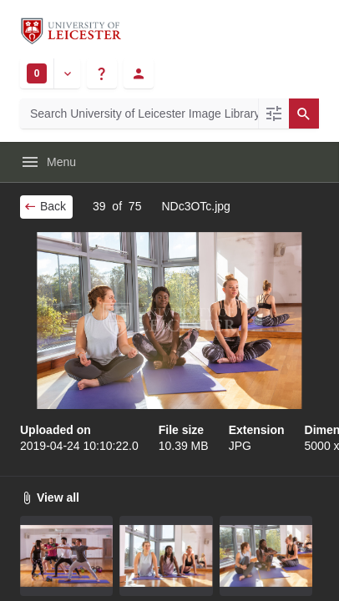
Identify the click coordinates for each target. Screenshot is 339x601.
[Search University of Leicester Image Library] (139, 113)
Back (44, 206)
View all (49, 497)
